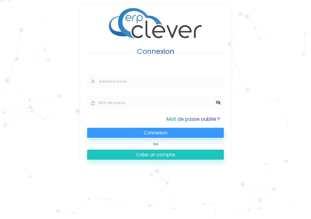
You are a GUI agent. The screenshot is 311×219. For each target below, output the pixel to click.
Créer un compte (155, 154)
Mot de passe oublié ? (193, 119)
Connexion (156, 133)
